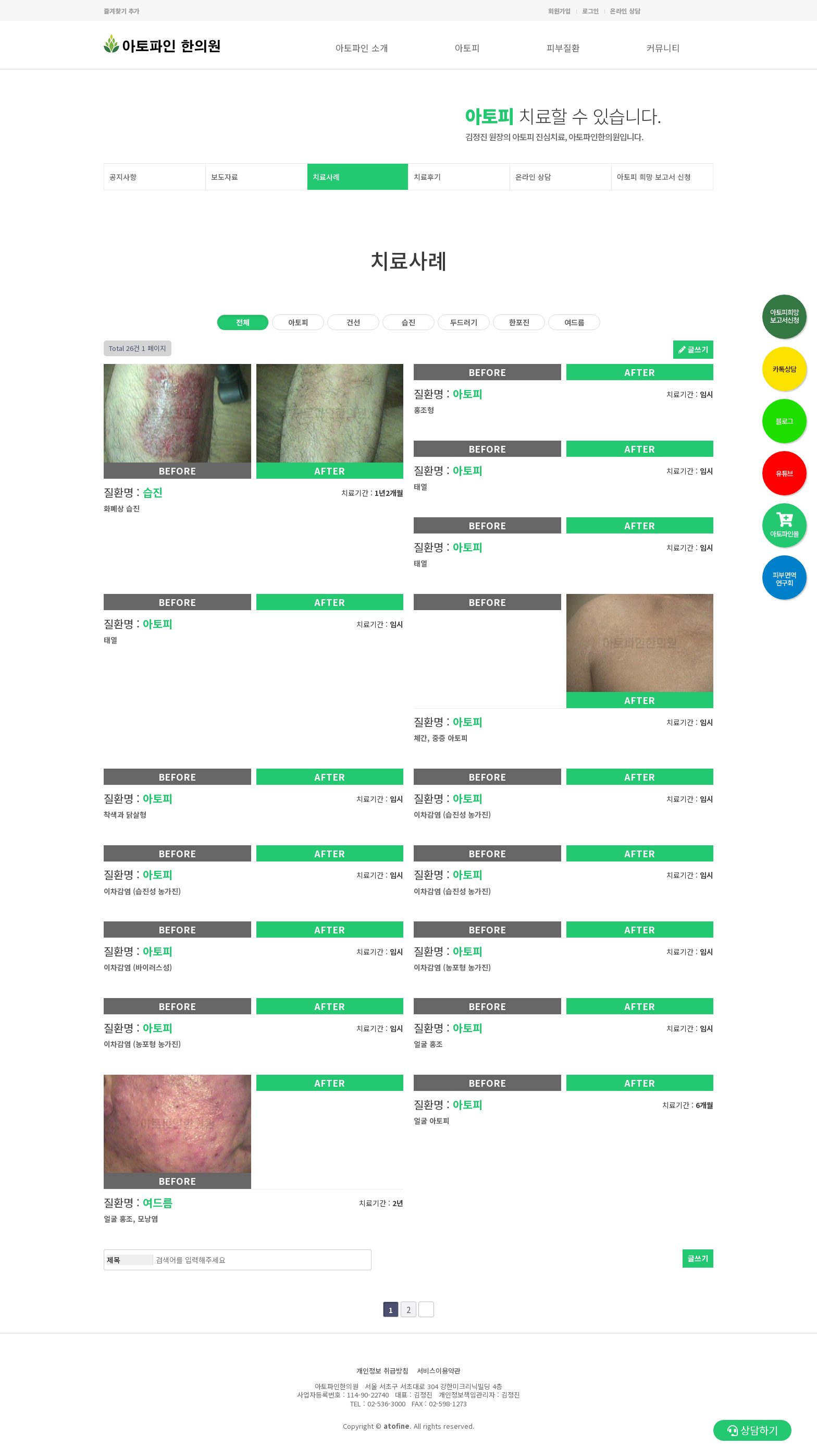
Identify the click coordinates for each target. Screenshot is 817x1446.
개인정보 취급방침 (382, 1371)
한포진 (519, 322)
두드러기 (463, 322)
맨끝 (426, 1309)
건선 (353, 322)
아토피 (467, 47)
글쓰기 (693, 349)
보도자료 (224, 177)
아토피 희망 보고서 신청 (654, 177)
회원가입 (559, 10)
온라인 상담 (625, 10)
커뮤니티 (663, 47)
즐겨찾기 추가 (122, 10)
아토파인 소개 (362, 47)
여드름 (574, 322)
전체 (243, 322)
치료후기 (427, 177)
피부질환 (563, 47)
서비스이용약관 (439, 1371)
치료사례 (326, 177)
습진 (408, 322)
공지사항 (123, 177)
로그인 (590, 10)
